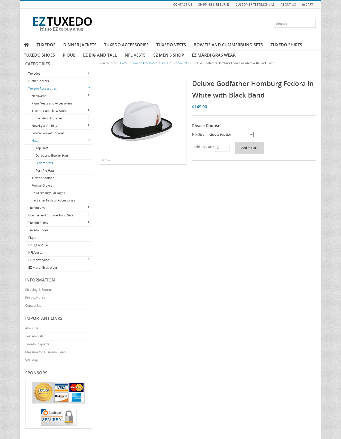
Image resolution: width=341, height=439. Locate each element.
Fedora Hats (44, 163)
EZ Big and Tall (100, 55)
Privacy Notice (35, 297)
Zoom (107, 160)
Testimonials (34, 336)
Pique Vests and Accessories (52, 103)
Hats (35, 140)
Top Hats (41, 148)
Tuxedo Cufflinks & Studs (49, 111)
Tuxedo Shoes (39, 55)
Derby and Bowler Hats (52, 155)
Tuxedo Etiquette (37, 344)
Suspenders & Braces (47, 118)
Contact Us (33, 305)
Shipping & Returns (38, 289)
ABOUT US (288, 4)
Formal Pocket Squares (48, 133)
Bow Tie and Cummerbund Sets (228, 45)
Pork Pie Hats (45, 170)
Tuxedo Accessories (126, 45)
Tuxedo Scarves (43, 178)
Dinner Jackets (79, 45)
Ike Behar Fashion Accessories (53, 200)
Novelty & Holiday (44, 126)
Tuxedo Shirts (286, 45)
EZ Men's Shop (168, 55)
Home (124, 63)
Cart (307, 4)
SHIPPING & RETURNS (214, 4)
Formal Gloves (42, 185)
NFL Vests (135, 55)
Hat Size (198, 134)
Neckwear (39, 96)
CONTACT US (182, 4)
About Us (31, 328)
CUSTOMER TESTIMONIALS (255, 4)
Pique (69, 55)
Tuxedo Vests (171, 45)
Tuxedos (46, 45)
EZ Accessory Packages (48, 193)
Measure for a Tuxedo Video (45, 352)
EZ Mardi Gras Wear (214, 55)
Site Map (31, 360)
